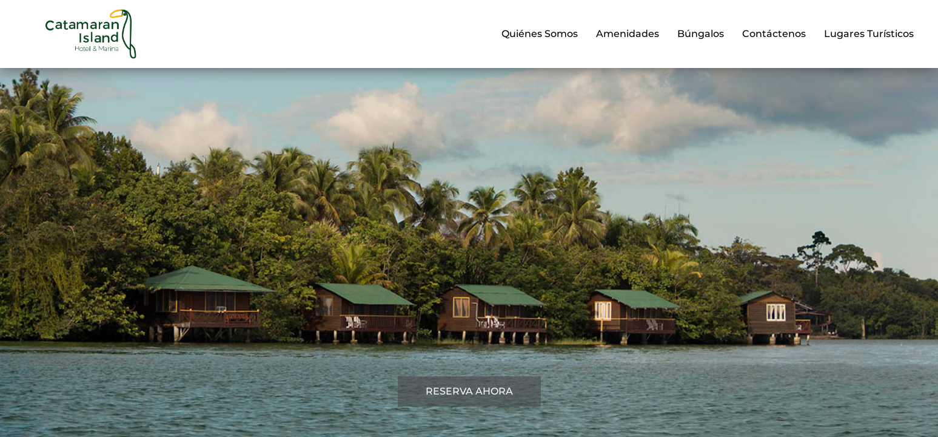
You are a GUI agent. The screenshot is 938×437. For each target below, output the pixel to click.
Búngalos (700, 33)
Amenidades (627, 33)
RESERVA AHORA (469, 391)
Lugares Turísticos (869, 33)
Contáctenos (774, 33)
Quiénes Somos (539, 33)
